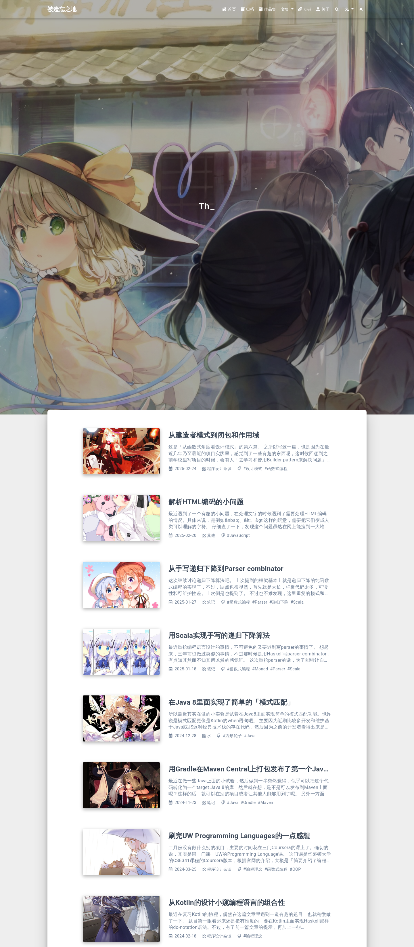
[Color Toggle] (361, 9)
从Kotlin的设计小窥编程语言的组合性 (226, 903)
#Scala (297, 602)
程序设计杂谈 (219, 468)
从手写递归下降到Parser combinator (225, 569)
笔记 (211, 602)
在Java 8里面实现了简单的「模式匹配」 (231, 702)
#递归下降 (278, 602)
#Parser (259, 602)
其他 (211, 535)
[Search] (337, 9)
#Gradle (248, 802)
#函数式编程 (276, 468)
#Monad (260, 669)
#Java (250, 735)
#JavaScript (238, 535)
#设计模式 (252, 468)
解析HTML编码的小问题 (206, 502)
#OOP (295, 869)
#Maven (265, 802)
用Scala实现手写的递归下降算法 (219, 636)
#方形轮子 (232, 735)
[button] (287, 9)
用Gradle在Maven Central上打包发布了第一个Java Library (259, 769)
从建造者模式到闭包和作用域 (213, 435)
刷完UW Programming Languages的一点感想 (239, 836)
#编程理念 (252, 869)
